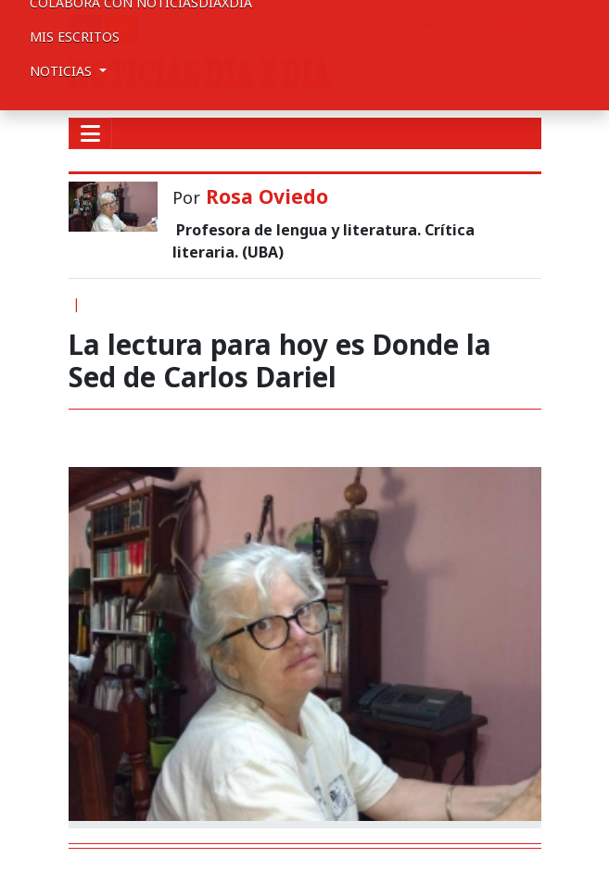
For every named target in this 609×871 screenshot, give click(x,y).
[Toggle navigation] (90, 133)
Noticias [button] (62, 71)
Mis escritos (75, 36)
